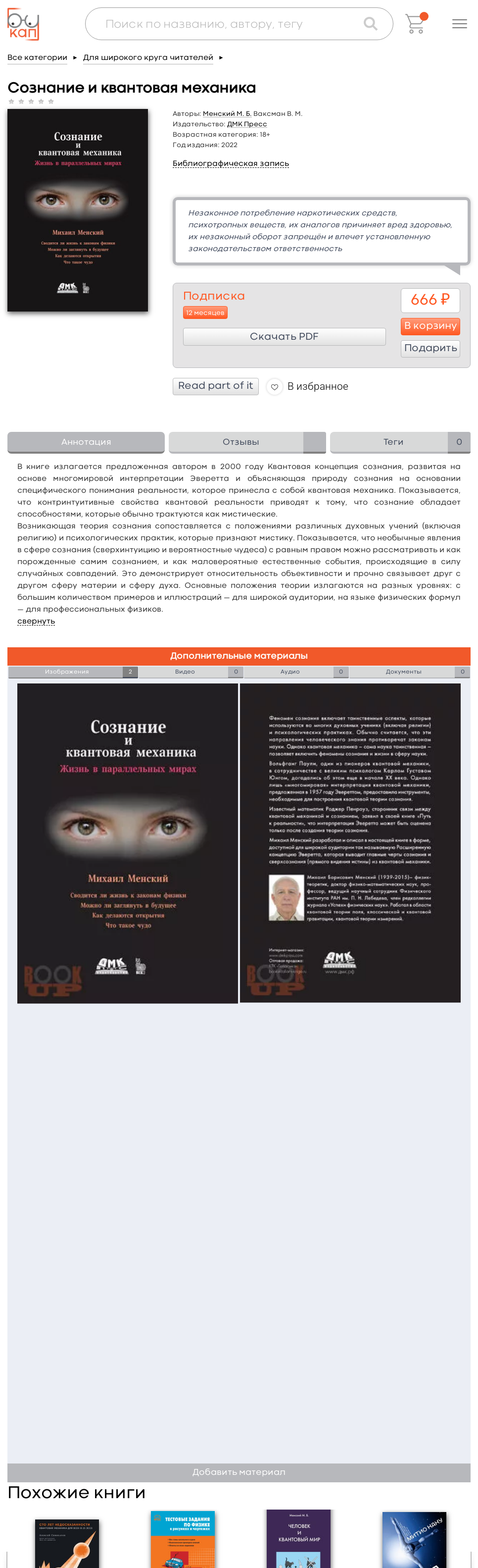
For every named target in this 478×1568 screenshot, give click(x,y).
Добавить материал (239, 1472)
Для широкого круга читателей (148, 57)
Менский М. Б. (227, 114)
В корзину (430, 326)
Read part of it (215, 386)
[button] (460, 24)
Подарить (430, 348)
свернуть (36, 621)
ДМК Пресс (247, 124)
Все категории (37, 57)
